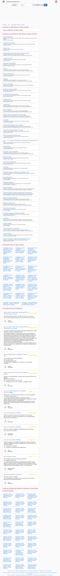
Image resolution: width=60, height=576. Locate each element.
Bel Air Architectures (8, 73)
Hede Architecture (8, 36)
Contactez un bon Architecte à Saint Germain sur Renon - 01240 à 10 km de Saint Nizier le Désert (8, 287)
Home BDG (11, 412)
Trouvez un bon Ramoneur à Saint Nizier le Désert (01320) (32, 551)
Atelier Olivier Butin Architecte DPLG (18, 312)
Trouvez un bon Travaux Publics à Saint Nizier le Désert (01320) (32, 566)
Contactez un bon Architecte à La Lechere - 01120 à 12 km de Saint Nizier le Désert (20, 296)
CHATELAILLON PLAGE (10, 314)
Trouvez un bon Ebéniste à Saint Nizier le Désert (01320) (7, 503)
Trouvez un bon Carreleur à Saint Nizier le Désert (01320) (20, 510)
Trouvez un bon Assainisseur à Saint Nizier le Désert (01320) (7, 510)
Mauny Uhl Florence (13, 372)
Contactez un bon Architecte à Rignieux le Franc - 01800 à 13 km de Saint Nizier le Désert (33, 296)
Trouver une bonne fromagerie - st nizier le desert (30, 575)
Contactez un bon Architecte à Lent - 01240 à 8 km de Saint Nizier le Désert (33, 259)
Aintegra (5, 78)
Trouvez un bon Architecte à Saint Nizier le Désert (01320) (20, 495)
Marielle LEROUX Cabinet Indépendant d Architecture (17, 192)
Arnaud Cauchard (13, 391)
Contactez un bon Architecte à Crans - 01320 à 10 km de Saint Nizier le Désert (20, 287)
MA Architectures (7, 177)
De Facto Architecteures (9, 161)
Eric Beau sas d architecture (10, 151)
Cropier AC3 (6, 104)
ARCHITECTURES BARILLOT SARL (13, 130)
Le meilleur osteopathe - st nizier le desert (46, 575)
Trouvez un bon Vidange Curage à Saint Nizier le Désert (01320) (20, 566)
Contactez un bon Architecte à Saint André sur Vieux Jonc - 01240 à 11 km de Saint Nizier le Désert (33, 287)
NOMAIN (18, 412)
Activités (14, 4)
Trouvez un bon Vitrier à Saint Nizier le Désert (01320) (7, 566)
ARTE (9, 456)
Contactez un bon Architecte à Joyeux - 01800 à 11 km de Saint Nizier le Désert (8, 296)
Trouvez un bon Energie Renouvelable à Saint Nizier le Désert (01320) (7, 524)
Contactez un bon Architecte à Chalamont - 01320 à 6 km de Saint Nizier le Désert (8, 260)
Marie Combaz (7, 156)
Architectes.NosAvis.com (12, 1)
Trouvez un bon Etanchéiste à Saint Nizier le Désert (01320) (19, 523)
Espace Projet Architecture (10, 197)
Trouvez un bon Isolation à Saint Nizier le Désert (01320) (19, 531)
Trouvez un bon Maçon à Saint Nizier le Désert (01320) (32, 531)
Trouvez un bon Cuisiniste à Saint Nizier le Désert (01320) (20, 503)
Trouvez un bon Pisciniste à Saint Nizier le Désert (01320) (20, 545)
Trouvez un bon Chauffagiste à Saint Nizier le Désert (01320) (7, 517)
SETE (14, 456)
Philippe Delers (7, 99)
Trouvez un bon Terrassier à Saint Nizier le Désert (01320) (32, 559)
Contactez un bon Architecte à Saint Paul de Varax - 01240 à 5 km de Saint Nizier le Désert (8, 250)
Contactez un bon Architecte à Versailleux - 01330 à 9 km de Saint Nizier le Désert (32, 269)
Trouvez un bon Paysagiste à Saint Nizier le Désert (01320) (33, 538)
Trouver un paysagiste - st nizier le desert (9, 572)
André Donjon (7, 146)
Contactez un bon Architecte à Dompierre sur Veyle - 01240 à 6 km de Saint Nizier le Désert (33, 250)
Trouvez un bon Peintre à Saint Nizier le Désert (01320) (7, 545)
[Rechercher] (45, 5)
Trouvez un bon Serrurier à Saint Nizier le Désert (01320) (19, 559)
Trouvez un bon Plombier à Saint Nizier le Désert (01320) (7, 551)
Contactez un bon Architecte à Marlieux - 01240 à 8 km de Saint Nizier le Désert (8, 268)
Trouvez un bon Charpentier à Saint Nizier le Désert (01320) (32, 510)
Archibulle (5, 119)
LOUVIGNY (19, 474)
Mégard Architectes (8, 182)
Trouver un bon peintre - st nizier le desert (24, 572)
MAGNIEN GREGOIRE (9, 63)
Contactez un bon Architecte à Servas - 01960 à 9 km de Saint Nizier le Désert (8, 277)
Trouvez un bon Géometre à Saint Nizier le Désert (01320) (32, 503)
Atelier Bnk (11, 354)
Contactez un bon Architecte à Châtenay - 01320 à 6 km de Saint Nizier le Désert (20, 250)
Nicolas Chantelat (8, 84)
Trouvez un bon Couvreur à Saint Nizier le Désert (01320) (19, 517)
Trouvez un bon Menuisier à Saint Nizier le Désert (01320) (20, 538)
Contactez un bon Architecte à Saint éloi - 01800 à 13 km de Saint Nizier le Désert (11, 303)
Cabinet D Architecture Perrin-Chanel (13, 125)
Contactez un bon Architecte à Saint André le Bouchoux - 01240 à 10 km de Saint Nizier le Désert (20, 278)
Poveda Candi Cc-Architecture (11, 228)
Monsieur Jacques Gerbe (10, 89)
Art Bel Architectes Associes (10, 94)
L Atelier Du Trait (7, 58)
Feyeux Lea (6, 48)
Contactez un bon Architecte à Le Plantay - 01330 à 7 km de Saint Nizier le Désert (20, 259)
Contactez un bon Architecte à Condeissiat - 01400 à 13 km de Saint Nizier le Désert (30, 303)
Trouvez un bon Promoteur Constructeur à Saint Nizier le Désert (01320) (19, 552)
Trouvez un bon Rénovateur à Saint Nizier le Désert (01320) (7, 559)
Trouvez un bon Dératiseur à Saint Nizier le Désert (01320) (8, 495)
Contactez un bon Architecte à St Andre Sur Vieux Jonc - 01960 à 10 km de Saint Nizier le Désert (33, 278)
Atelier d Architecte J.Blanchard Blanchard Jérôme (16, 238)
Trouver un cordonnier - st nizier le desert (14, 575)
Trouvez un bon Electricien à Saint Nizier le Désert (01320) (32, 517)
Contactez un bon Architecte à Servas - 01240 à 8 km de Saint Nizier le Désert (20, 268)
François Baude (7, 223)
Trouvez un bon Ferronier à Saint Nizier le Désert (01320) (7, 531)
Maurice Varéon (7, 109)
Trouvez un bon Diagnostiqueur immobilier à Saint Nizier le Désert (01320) (32, 496)
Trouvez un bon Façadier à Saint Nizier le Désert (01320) (32, 523)
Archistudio (11, 474)
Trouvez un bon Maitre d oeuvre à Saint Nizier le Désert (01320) (8, 538)
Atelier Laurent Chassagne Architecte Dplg (14, 114)
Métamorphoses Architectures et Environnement (16, 53)
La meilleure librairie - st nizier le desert (38, 572)
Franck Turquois (7, 187)
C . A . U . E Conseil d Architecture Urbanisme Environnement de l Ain (20, 141)
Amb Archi (6, 218)
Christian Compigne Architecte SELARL (13, 213)
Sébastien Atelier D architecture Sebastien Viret (16, 172)
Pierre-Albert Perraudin (9, 208)
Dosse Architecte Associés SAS (11, 135)
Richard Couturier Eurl (9, 202)
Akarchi (5, 68)
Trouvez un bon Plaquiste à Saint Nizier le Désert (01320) (32, 545)
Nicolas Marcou (7, 233)
